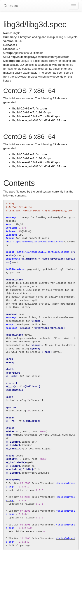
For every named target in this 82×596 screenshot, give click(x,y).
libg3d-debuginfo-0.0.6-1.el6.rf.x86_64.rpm (39, 166)
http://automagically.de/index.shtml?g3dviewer (40, 56)
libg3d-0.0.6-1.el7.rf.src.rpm (29, 108)
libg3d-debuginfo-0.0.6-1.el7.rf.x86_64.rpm (39, 120)
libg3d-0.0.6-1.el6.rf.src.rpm (29, 154)
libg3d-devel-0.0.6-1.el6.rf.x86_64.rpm (36, 162)
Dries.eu (10, 6)
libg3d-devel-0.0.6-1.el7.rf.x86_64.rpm (36, 116)
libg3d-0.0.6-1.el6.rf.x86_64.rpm (32, 158)
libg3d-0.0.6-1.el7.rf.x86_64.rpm (32, 112)
